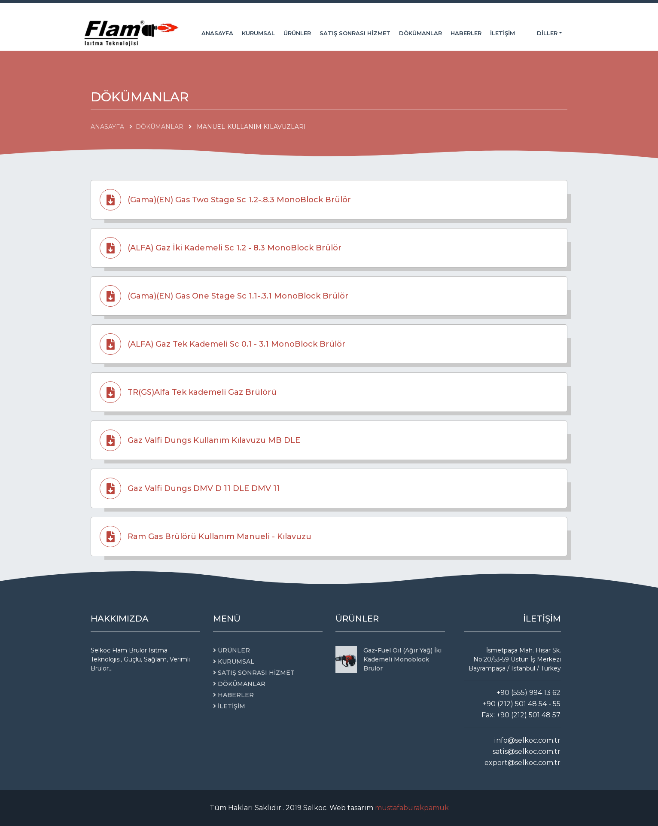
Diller (548, 33)
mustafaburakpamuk (412, 808)
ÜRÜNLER (297, 33)
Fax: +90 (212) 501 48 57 (521, 715)
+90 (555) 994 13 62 (529, 693)
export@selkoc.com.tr (522, 763)
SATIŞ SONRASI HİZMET (355, 33)
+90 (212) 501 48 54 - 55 (522, 704)
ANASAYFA (217, 33)
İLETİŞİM (502, 33)
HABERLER (466, 33)
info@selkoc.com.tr (527, 740)
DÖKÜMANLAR (420, 33)
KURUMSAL (258, 33)
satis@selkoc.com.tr (527, 751)
